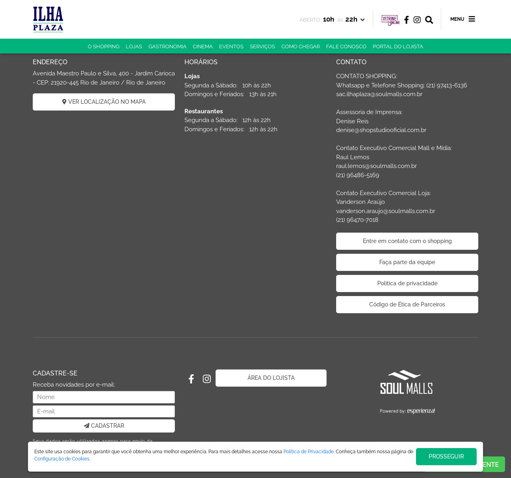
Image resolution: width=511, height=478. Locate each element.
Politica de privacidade (407, 283)
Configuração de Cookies (61, 459)
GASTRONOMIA (167, 46)
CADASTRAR (104, 426)
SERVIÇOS (262, 46)
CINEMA (203, 46)
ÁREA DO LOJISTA (271, 378)
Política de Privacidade (308, 451)
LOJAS (134, 46)
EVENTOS (231, 46)
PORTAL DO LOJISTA (398, 46)
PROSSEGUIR (446, 456)
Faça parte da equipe (407, 262)
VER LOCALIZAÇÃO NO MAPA (104, 102)
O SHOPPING (103, 46)
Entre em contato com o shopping (407, 241)
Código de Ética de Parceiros (407, 304)
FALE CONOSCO (346, 46)
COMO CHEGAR (300, 46)
